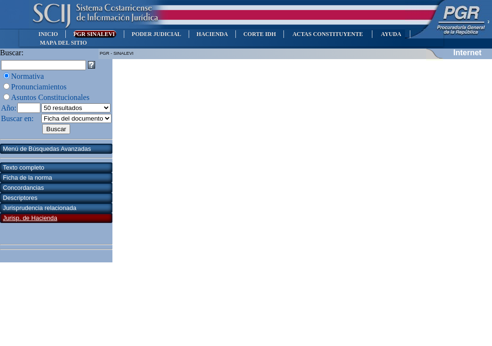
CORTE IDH (259, 34)
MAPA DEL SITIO (63, 42)
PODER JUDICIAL (156, 34)
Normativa (27, 76)
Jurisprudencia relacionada (39, 207)
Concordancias (23, 187)
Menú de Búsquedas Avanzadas (47, 148)
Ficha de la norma (27, 177)
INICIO (48, 34)
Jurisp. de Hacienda (30, 218)
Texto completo (23, 167)
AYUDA (391, 34)
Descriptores (20, 197)
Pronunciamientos (39, 87)
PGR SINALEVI (95, 34)
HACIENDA (212, 34)
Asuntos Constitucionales (50, 97)
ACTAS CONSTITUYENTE (327, 34)
